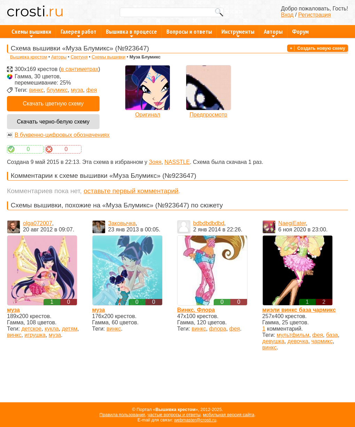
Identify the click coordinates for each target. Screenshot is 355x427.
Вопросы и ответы (189, 31)
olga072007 (37, 223)
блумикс (57, 90)
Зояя (155, 162)
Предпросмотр (208, 115)
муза (77, 90)
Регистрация (314, 15)
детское (31, 329)
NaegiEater (292, 223)
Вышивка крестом (28, 57)
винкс (36, 90)
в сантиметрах (79, 69)
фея (91, 90)
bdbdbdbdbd (208, 223)
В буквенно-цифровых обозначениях (62, 135)
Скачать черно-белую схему (53, 122)
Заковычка (122, 223)
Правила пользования (122, 414)
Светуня (79, 57)
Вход (287, 15)
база (332, 335)
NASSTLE (177, 162)
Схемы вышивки (31, 32)
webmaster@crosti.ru (195, 419)
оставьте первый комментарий (131, 191)
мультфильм (293, 335)
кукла (52, 329)
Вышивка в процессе (131, 32)
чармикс (322, 341)
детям (70, 329)
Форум (300, 31)
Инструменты (237, 32)
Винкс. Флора (196, 310)
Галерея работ (78, 32)
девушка (273, 341)
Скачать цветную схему (53, 103)
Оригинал (147, 115)
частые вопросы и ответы (174, 414)
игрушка (35, 335)
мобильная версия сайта (228, 414)
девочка (297, 341)
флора (217, 329)
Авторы (273, 32)
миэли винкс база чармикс (299, 310)
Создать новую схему (321, 48)
